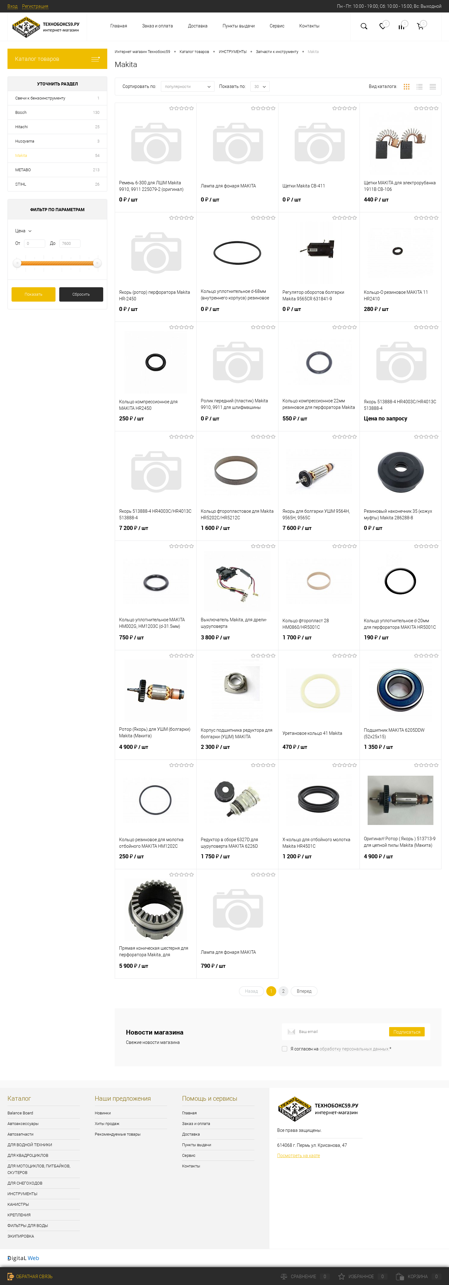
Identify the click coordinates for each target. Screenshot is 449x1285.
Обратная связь (30, 1276)
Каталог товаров (57, 59)
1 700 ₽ (319, 641)
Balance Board (20, 1113)
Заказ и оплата (157, 25)
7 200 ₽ (155, 532)
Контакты (309, 25)
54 (97, 155)
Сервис (277, 25)
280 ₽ (400, 313)
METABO (23, 169)
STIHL (20, 184)
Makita (21, 155)
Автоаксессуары (23, 1123)
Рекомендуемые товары (118, 1134)
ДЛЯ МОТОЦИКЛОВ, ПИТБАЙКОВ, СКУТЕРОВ (38, 1169)
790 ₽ (237, 970)
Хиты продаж (107, 1123)
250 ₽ (155, 422)
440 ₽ (400, 203)
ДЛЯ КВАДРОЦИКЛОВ (27, 1155)
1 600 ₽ (237, 532)
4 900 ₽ (155, 751)
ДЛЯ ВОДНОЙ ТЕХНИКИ (29, 1144)
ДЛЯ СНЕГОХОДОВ (24, 1183)
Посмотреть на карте (298, 1155)
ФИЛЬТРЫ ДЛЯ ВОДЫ (27, 1225)
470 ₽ (319, 751)
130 (96, 112)
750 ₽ (155, 641)
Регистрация (35, 6)
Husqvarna (24, 141)
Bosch (21, 112)
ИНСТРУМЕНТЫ (22, 1193)
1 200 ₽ (319, 860)
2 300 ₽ (237, 751)
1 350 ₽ (400, 751)
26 (97, 184)
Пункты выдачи (239, 25)
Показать (33, 294)
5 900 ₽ (155, 970)
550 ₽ (319, 422)
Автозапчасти (20, 1134)
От (17, 243)
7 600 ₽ (319, 532)
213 (96, 169)
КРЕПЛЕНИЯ (19, 1215)
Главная (118, 25)
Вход (12, 6)
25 (97, 126)
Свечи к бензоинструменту (40, 98)
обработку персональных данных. (354, 1048)
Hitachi (21, 126)
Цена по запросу (400, 422)
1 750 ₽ (237, 860)
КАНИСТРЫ (18, 1204)
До (53, 243)
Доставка (198, 25)
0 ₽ (155, 203)
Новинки (103, 1113)
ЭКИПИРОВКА (20, 1236)
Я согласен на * (341, 1048)
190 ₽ (400, 641)
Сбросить (81, 294)
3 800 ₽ (237, 641)
